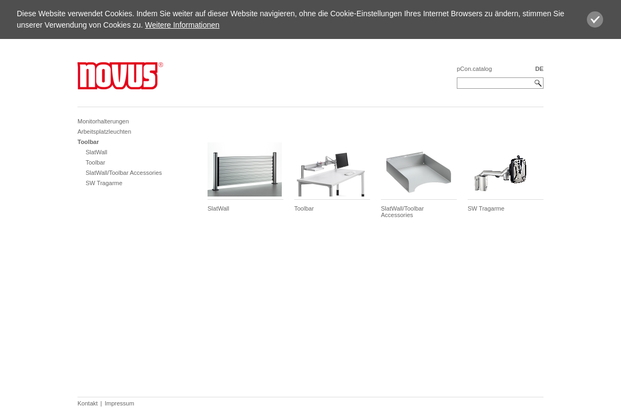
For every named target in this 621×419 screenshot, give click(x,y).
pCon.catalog (474, 69)
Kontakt (87, 403)
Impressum (119, 403)
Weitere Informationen (182, 25)
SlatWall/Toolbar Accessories (124, 172)
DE (539, 69)
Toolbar (88, 142)
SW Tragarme (104, 183)
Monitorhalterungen (103, 121)
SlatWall (96, 152)
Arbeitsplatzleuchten (104, 131)
